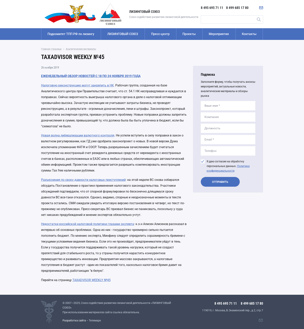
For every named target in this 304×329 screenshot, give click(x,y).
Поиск (259, 19)
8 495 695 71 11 (212, 8)
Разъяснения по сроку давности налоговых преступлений (83, 180)
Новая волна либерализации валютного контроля (77, 135)
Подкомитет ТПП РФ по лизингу (71, 34)
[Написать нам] (261, 8)
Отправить (220, 181)
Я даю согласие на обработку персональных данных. (228, 166)
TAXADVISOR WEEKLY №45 (91, 280)
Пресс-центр (160, 34)
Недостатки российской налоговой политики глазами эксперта (87, 224)
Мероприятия (219, 34)
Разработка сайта (74, 320)
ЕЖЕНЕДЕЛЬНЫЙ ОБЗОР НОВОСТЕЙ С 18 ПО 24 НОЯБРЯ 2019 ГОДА (91, 76)
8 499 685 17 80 (237, 8)
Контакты (249, 34)
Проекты (189, 34)
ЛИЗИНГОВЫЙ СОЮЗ (122, 34)
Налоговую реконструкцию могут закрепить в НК (77, 85)
